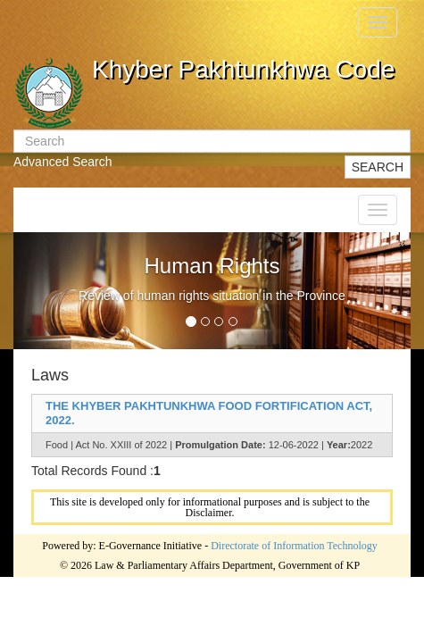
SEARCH (377, 167)
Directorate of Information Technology (294, 545)
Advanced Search (62, 161)
